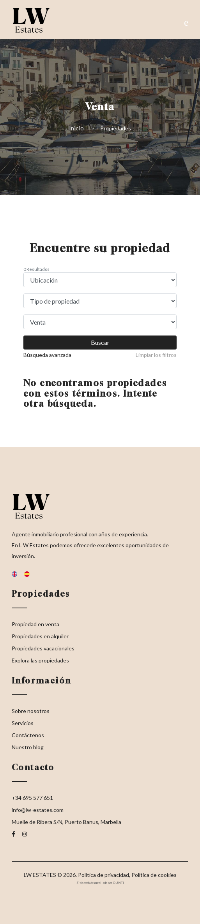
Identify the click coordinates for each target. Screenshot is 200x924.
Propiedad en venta (35, 624)
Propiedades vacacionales (43, 648)
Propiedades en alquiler (40, 636)
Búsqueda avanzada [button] (47, 354)
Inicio (76, 128)
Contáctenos (28, 735)
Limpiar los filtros (156, 354)
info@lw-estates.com (38, 809)
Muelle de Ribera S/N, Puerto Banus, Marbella (66, 822)
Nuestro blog (28, 747)
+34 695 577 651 (32, 797)
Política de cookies (154, 874)
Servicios (23, 723)
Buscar (100, 342)
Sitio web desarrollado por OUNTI (100, 883)
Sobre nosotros (31, 711)
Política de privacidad (103, 874)
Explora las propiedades (40, 660)
